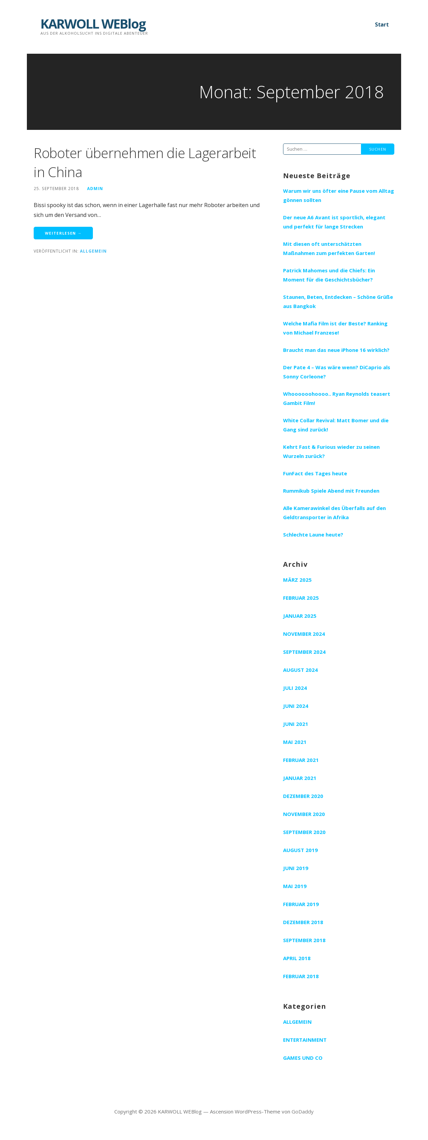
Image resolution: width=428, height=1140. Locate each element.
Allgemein (93, 251)
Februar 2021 (301, 759)
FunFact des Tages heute (315, 473)
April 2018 (297, 958)
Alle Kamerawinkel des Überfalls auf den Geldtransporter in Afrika (334, 513)
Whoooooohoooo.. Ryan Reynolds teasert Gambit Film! (336, 398)
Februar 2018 (301, 976)
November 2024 (304, 633)
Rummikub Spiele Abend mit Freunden (331, 490)
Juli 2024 (295, 687)
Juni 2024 (295, 705)
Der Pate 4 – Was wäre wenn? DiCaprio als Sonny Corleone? (336, 372)
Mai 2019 (295, 886)
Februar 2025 (301, 597)
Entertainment (305, 1039)
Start (382, 24)
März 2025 (297, 579)
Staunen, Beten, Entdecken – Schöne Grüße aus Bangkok (338, 301)
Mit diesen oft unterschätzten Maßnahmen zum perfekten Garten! (329, 248)
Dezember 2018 (303, 922)
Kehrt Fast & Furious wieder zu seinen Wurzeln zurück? (331, 451)
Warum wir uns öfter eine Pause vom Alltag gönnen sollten (338, 195)
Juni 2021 (295, 723)
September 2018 (304, 940)
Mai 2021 (295, 741)
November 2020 (304, 814)
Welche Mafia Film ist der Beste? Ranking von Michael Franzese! (335, 328)
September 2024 (304, 651)
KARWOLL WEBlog (93, 23)
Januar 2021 (299, 778)
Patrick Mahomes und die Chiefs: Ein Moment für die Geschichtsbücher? (329, 275)
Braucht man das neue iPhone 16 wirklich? (336, 349)
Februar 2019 (301, 904)
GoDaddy (303, 1111)
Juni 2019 (295, 868)
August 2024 (300, 669)
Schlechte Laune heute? (313, 534)
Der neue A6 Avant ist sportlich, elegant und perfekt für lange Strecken (334, 222)
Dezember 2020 (303, 796)
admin (95, 188)
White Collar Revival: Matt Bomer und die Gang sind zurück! (336, 425)
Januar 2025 (299, 615)
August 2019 (300, 850)
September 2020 (304, 832)
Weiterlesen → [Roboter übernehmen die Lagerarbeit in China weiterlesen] (63, 233)
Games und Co (303, 1057)
